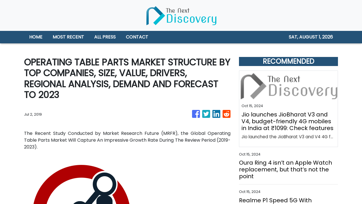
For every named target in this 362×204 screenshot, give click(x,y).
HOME (35, 37)
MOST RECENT (68, 37)
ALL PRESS (105, 37)
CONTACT (137, 37)
